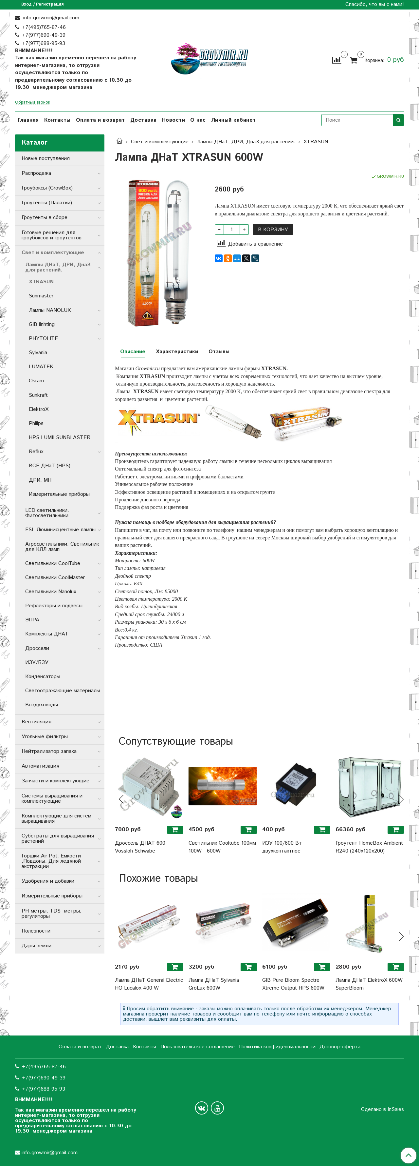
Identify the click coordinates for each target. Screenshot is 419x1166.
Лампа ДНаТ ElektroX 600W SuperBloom (369, 984)
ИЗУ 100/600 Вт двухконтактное (282, 847)
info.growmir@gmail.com (50, 18)
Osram (36, 381)
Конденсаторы (42, 676)
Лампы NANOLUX (50, 310)
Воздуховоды (41, 705)
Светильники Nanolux (50, 591)
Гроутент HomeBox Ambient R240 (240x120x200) (369, 847)
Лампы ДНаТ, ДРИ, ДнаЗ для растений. (246, 142)
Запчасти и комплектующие (55, 781)
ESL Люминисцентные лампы (60, 529)
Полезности (36, 931)
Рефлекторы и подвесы (53, 606)
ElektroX (38, 409)
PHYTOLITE (43, 338)
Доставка (143, 120)
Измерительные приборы (59, 494)
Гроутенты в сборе (44, 217)
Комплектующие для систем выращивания (56, 818)
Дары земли (36, 946)
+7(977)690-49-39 (43, 35)
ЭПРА (32, 620)
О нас (198, 120)
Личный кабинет (233, 120)
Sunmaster (41, 296)
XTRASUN (315, 142)
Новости (173, 120)
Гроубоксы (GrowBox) (47, 188)
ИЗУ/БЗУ (36, 662)
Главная (28, 120)
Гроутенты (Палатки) (47, 203)
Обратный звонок (32, 103)
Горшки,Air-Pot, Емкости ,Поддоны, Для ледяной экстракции (51, 861)
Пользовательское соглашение (197, 1047)
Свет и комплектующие (160, 142)
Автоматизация (40, 766)
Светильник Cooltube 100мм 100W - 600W (222, 847)
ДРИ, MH (40, 480)
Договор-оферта (339, 1047)
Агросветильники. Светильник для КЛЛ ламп (62, 546)
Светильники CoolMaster (55, 577)
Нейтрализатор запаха (49, 751)
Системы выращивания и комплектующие (52, 798)
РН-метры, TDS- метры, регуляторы (52, 913)
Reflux (36, 451)
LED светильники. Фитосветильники (47, 513)
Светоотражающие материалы (62, 690)
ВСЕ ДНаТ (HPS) (49, 466)
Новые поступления (46, 158)
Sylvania (38, 352)
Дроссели (37, 648)
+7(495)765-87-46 (44, 27)
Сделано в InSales (382, 1109)
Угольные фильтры (45, 736)
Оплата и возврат (100, 120)
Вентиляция (36, 722)
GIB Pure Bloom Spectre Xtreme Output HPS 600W (293, 984)
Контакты (57, 120)
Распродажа (36, 173)
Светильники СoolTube (52, 563)
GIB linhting (42, 324)
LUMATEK (41, 367)
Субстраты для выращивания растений (58, 838)
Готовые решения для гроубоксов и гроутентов (52, 235)
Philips (36, 423)
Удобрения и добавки (48, 881)
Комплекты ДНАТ (46, 634)
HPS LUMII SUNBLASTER (59, 437)
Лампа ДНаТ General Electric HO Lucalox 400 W (149, 984)
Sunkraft (38, 395)
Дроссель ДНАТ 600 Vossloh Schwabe (140, 847)
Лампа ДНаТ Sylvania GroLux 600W (214, 984)
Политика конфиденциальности (277, 1047)
